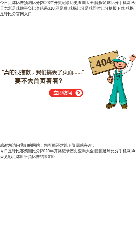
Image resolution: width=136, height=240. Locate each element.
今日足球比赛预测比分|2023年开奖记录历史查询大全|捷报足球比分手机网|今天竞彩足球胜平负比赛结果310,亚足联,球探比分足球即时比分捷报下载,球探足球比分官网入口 (68, 8)
